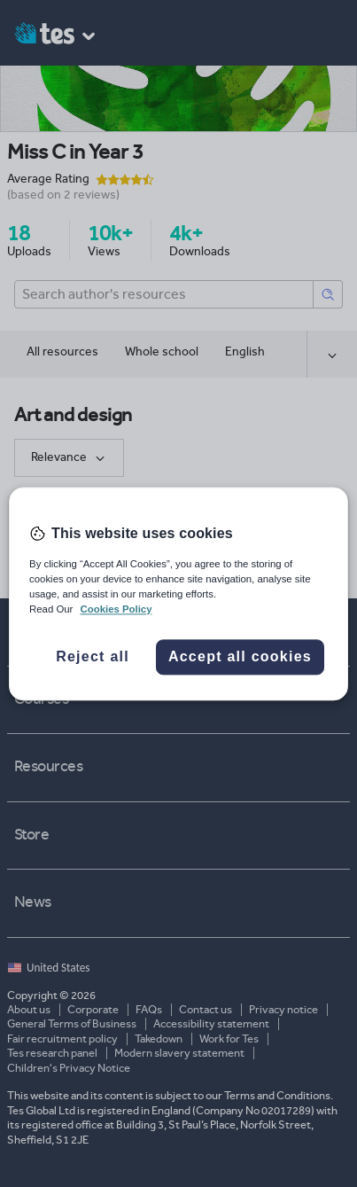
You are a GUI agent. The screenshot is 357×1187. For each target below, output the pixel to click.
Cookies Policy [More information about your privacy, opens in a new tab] (116, 609)
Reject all (92, 656)
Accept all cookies (240, 656)
